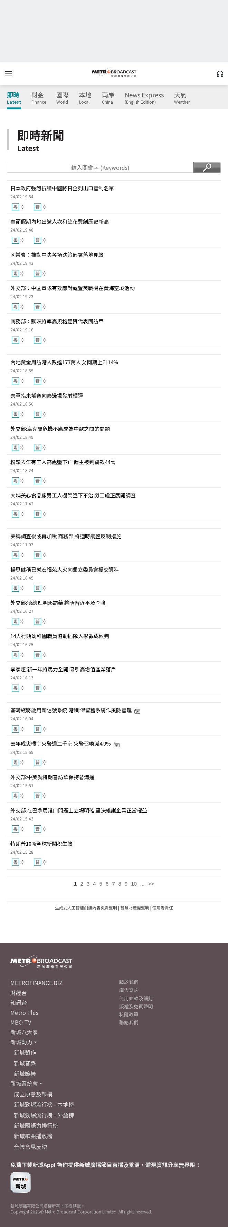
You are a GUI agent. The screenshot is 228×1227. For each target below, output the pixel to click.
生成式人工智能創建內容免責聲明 (86, 908)
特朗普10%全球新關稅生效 (41, 843)
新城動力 (21, 1042)
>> (151, 884)
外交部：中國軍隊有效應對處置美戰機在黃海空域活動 (72, 287)
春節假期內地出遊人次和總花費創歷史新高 (59, 221)
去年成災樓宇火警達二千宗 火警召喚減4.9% (65, 743)
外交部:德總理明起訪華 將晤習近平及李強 (58, 602)
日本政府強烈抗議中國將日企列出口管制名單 (62, 188)
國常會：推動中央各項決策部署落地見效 (57, 254)
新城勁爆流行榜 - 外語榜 (44, 1115)
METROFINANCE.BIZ (36, 982)
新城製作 (25, 1052)
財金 (38, 98)
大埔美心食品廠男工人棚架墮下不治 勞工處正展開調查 (73, 495)
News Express (144, 98)
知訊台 (18, 1002)
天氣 (182, 98)
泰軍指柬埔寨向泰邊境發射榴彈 (46, 395)
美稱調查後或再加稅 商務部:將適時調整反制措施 (65, 536)
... (142, 884)
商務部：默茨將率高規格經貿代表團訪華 (57, 321)
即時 (14, 98)
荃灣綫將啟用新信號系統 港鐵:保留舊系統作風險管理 (75, 710)
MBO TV (20, 1022)
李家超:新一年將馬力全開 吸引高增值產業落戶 (63, 669)
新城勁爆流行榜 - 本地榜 (44, 1104)
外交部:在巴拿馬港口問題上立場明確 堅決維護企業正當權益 (78, 810)
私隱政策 (129, 1014)
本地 (85, 98)
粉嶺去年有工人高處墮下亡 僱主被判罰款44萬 (62, 461)
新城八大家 (24, 1032)
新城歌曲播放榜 (33, 1136)
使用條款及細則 (136, 998)
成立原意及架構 (33, 1094)
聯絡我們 (129, 1022)
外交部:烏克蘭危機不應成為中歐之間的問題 (60, 428)
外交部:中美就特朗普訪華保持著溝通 (52, 777)
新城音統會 (24, 1083)
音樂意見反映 (30, 1146)
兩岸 (108, 98)
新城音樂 (25, 1063)
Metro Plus (24, 1012)
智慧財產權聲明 (134, 908)
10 (134, 884)
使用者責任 (162, 908)
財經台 (18, 993)
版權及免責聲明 (136, 1006)
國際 (62, 98)
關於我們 (129, 981)
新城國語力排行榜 (36, 1125)
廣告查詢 (129, 989)
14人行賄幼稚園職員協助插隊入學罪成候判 (59, 635)
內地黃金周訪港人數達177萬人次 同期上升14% (64, 362)
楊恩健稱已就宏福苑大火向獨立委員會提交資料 (64, 569)
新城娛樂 (25, 1073)
